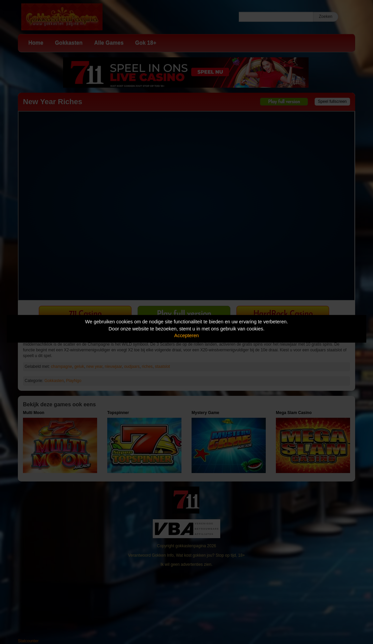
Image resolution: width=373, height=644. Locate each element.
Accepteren (186, 335)
